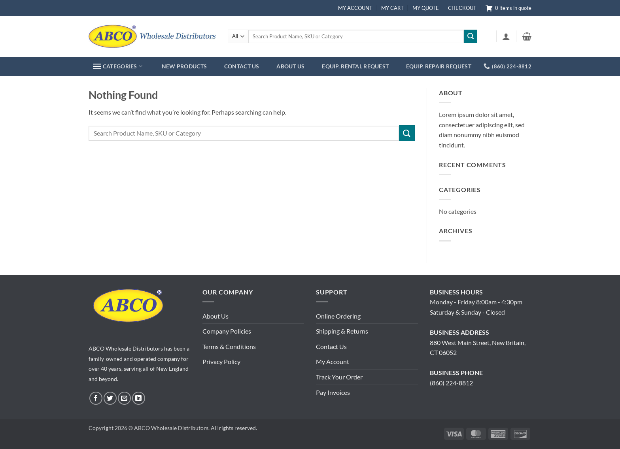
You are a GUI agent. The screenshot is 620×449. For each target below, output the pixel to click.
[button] (506, 36)
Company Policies (226, 331)
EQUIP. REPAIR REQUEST (438, 66)
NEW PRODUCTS (184, 66)
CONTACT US (241, 66)
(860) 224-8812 (451, 383)
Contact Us (331, 346)
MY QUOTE (425, 8)
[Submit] (470, 36)
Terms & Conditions (229, 346)
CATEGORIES (117, 66)
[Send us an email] (124, 398)
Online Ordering (338, 316)
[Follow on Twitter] (110, 398)
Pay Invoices (333, 392)
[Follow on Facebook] (95, 398)
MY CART (392, 8)
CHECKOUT (462, 8)
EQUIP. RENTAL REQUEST (355, 66)
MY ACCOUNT (355, 8)
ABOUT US (290, 66)
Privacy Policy (221, 361)
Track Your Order (339, 377)
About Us (215, 316)
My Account (332, 361)
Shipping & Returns (342, 331)
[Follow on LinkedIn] (138, 398)
